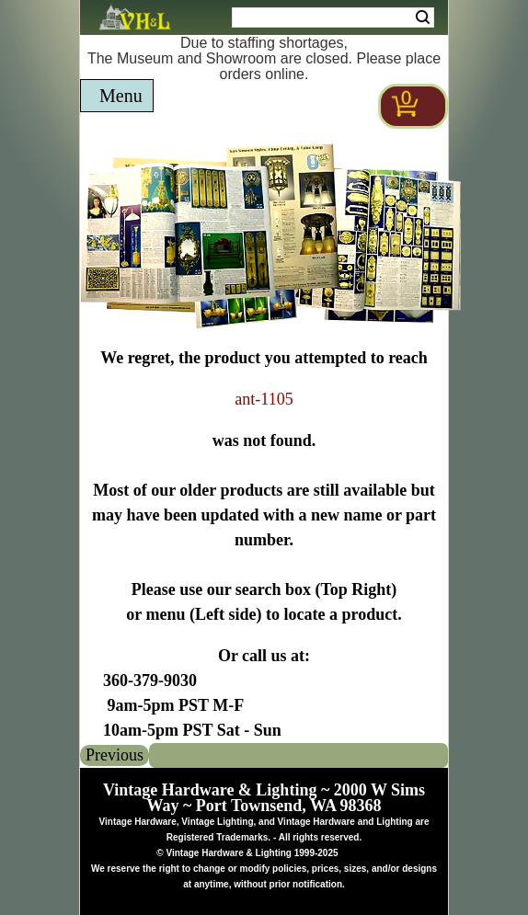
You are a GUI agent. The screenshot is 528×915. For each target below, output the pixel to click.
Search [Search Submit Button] (422, 17)
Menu (121, 96)
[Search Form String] (333, 17)
